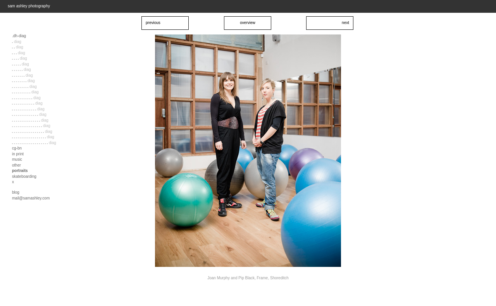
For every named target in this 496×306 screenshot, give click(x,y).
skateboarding (24, 176)
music (17, 159)
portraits (20, 170)
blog (15, 192)
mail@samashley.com (31, 198)
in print (18, 154)
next (345, 23)
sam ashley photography (29, 6)
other (16, 165)
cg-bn (17, 148)
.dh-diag (19, 36)
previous (153, 23)
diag (16, 42)
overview (247, 23)
